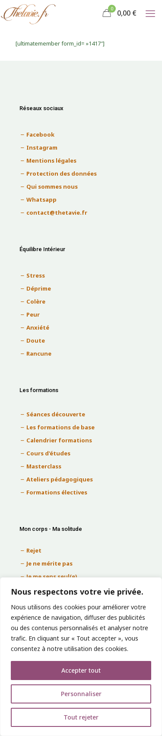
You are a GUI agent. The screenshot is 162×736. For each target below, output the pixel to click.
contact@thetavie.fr (56, 212)
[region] (81, 656)
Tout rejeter (81, 717)
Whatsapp (41, 199)
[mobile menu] (150, 13)
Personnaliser (81, 694)
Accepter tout (81, 670)
